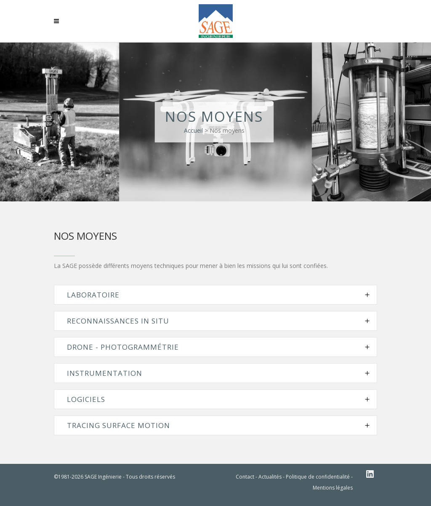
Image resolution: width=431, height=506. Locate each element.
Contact (245, 476)
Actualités (270, 476)
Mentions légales (333, 487)
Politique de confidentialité (318, 476)
